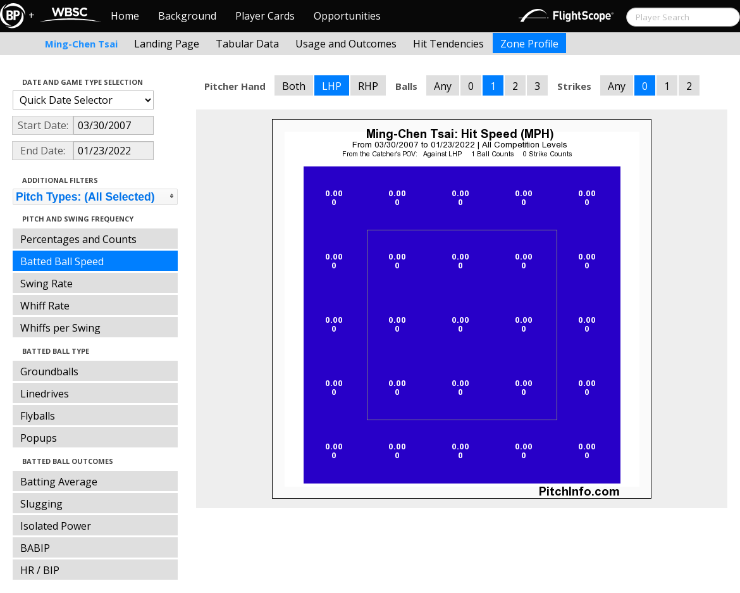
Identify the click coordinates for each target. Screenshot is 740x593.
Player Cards (265, 16)
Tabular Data (247, 44)
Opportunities (347, 16)
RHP (368, 86)
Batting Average (58, 482)
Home (125, 16)
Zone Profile (529, 44)
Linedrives (44, 394)
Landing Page (166, 44)
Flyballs (37, 416)
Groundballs (49, 371)
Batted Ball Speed (62, 261)
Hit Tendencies (448, 44)
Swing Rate (46, 283)
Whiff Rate (45, 306)
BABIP (35, 548)
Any (443, 86)
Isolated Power (55, 526)
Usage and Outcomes (346, 44)
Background (187, 16)
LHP (332, 86)
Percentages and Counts (78, 239)
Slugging (41, 504)
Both (293, 86)
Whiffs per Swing (60, 328)
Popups (38, 438)
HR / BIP (39, 570)
